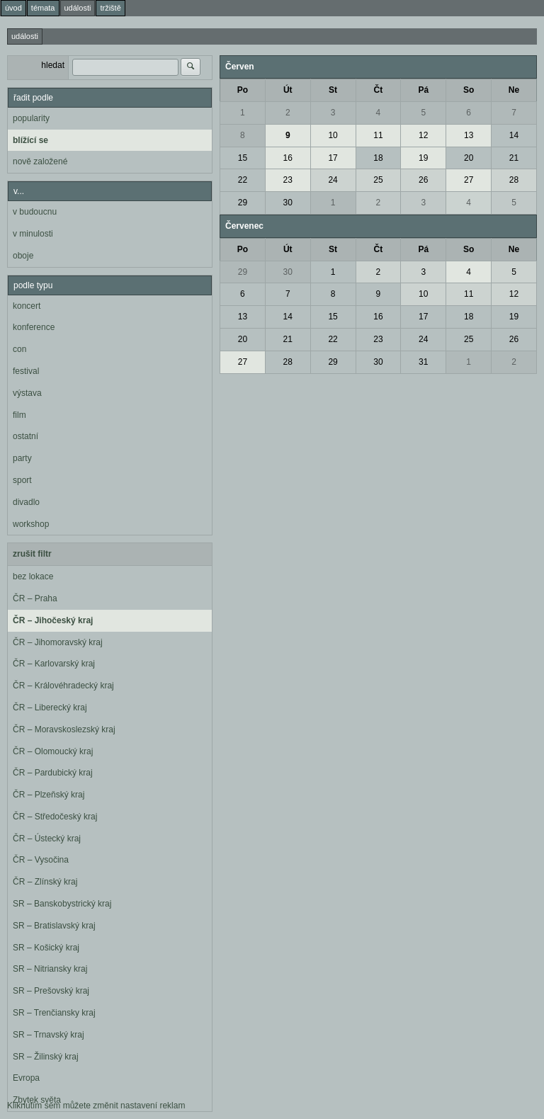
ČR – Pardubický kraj (53, 773)
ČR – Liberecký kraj (50, 707)
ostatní (25, 436)
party (22, 458)
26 (423, 180)
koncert (26, 306)
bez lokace (33, 576)
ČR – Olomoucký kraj (53, 751)
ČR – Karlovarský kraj (54, 664)
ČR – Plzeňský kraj (48, 795)
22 (242, 180)
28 (513, 180)
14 (513, 135)
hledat (52, 65)
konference (34, 327)
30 (288, 203)
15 (242, 158)
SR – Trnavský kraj (48, 1035)
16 (288, 158)
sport (22, 480)
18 (377, 158)
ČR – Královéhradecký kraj (63, 686)
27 (468, 180)
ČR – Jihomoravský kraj (58, 642)
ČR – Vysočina (41, 860)
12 (423, 135)
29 (242, 203)
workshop (31, 524)
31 (423, 362)
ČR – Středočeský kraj (55, 817)
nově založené (40, 161)
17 (332, 158)
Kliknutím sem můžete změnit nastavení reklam (96, 1106)
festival (26, 371)
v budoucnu (35, 212)
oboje (23, 256)
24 (332, 180)
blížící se (30, 140)
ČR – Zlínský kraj (45, 882)
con (19, 349)
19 (423, 158)
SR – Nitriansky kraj (50, 969)
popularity (31, 118)
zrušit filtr (32, 554)
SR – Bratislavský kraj (54, 926)
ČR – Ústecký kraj (47, 838)
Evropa (26, 1078)
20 (468, 158)
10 (332, 135)
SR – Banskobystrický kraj (62, 904)
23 (288, 180)
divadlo (26, 502)
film (19, 415)
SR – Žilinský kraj (46, 1057)
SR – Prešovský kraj (51, 991)
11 (377, 135)
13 (468, 135)
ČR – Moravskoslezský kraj (64, 729)
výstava (27, 393)
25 (377, 180)
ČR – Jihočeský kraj (53, 620)
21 (513, 158)
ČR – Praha (35, 598)
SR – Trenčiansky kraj (54, 1013)
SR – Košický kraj (46, 948)
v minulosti (33, 234)
